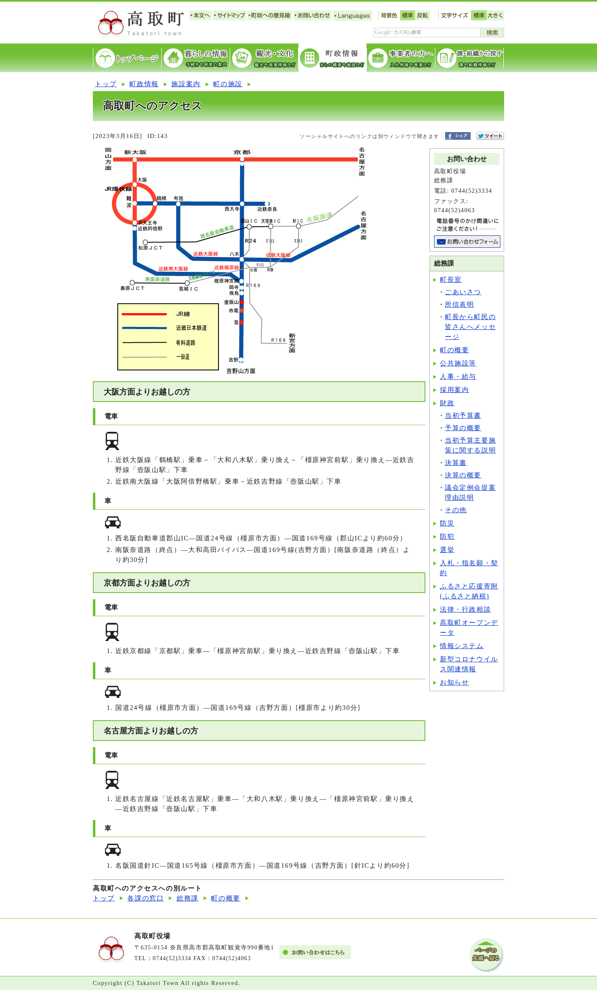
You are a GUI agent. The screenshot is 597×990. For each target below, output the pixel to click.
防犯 (447, 536)
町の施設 (227, 83)
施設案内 (185, 83)
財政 (447, 403)
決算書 (456, 462)
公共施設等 (458, 363)
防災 (447, 523)
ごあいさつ (463, 291)
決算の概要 (463, 475)
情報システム (462, 645)
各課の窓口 (145, 898)
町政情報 (143, 83)
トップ (106, 83)
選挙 (447, 549)
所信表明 (459, 304)
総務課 (188, 898)
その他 (456, 509)
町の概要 (454, 349)
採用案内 (454, 389)
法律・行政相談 (465, 609)
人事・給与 (458, 376)
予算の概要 (463, 427)
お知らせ (454, 682)
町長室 (451, 279)
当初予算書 (463, 415)
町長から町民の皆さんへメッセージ (470, 326)
